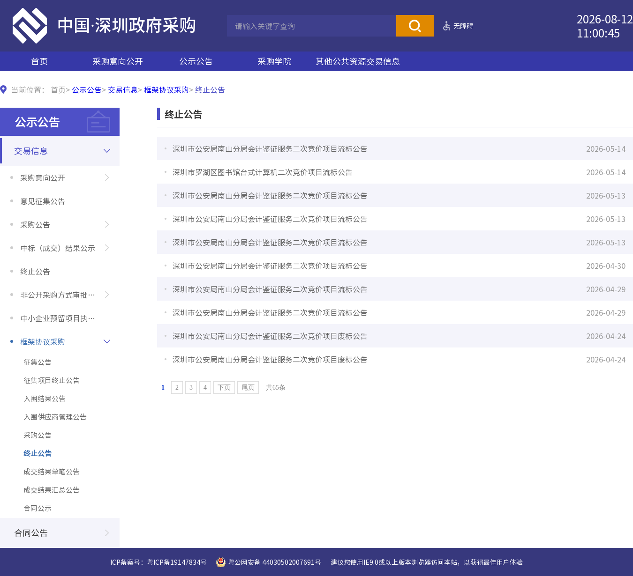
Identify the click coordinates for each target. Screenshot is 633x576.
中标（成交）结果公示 (57, 247)
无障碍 (463, 25)
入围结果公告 (44, 398)
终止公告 (35, 271)
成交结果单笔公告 (51, 471)
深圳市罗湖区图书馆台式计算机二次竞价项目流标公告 (263, 171)
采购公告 (35, 224)
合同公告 (31, 532)
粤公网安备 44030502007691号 (274, 562)
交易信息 (123, 89)
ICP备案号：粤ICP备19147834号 (158, 562)
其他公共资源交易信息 (358, 61)
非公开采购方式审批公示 (61, 294)
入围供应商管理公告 (55, 417)
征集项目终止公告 (51, 380)
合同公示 (37, 508)
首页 (39, 61)
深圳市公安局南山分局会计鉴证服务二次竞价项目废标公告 (270, 335)
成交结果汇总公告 (51, 490)
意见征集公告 (42, 201)
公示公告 (196, 61)
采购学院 (274, 61)
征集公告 (37, 362)
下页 (224, 387)
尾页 (248, 387)
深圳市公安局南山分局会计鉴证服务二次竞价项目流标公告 (270, 148)
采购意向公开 (117, 61)
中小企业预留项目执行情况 (65, 318)
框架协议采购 (166, 89)
